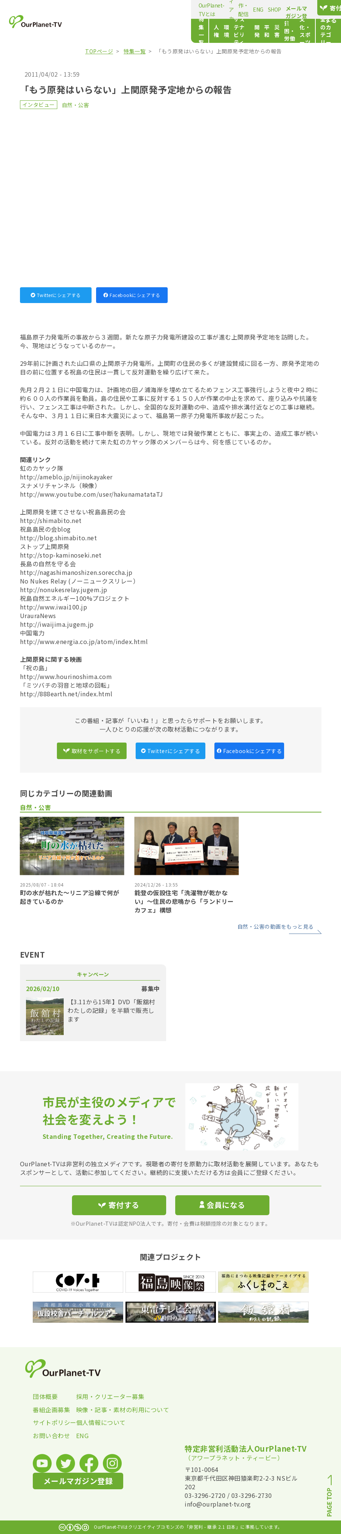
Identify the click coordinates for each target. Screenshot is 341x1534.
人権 (114, 30)
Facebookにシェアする (131, 295)
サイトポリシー (54, 1422)
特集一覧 (91, 30)
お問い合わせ (51, 1435)
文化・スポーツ (270, 30)
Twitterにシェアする (56, 295)
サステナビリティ (159, 30)
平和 (200, 30)
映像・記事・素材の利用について (97, 1409)
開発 (186, 30)
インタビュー (38, 104)
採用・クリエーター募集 (97, 1396)
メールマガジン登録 (267, 12)
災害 (214, 30)
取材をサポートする (92, 751)
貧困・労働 (237, 30)
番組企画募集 (51, 1409)
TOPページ (99, 51)
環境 (129, 30)
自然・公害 (75, 105)
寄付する (318, 7)
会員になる (222, 1204)
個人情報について (97, 1422)
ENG (218, 9)
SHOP (234, 9)
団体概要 (45, 1396)
